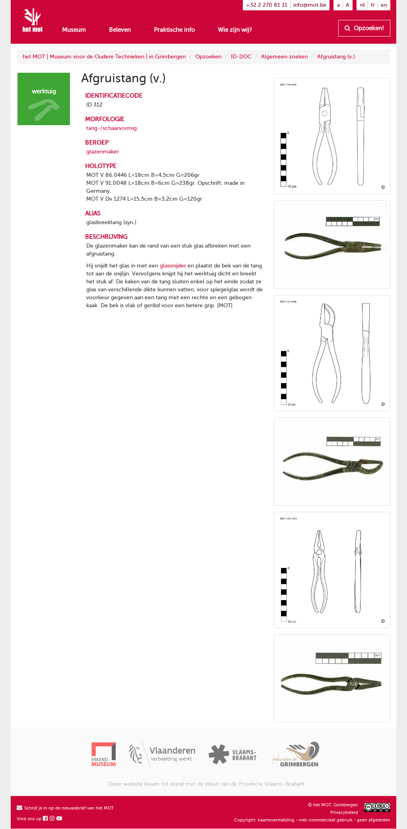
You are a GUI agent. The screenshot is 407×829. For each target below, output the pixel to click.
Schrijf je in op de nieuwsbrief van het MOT (65, 808)
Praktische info (174, 29)
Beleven (120, 29)
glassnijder (173, 266)
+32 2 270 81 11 (266, 5)
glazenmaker (102, 152)
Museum (74, 29)
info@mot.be (309, 5)
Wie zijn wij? (235, 29)
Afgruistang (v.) (336, 57)
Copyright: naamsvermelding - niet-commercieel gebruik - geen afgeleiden (312, 820)
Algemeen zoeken (284, 57)
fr (373, 5)
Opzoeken (208, 57)
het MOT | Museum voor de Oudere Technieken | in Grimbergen (104, 57)
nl (362, 5)
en (384, 5)
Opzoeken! (364, 28)
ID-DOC (241, 57)
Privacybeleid (344, 812)
